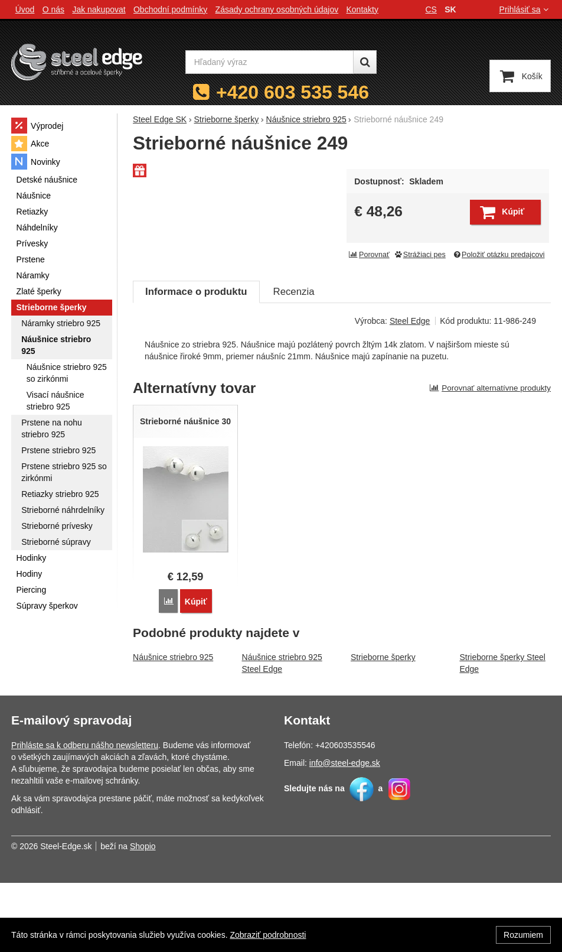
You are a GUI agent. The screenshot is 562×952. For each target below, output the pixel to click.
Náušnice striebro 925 (173, 726)
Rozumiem (523, 935)
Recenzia (294, 361)
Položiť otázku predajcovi (498, 255)
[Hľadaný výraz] (269, 62)
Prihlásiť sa (525, 9)
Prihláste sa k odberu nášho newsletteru (84, 814)
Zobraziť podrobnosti (268, 935)
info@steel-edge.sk (344, 832)
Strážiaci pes (420, 255)
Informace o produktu (196, 361)
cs (431, 9)
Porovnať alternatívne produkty (490, 457)
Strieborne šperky (383, 726)
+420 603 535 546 (292, 92)
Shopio (143, 915)
